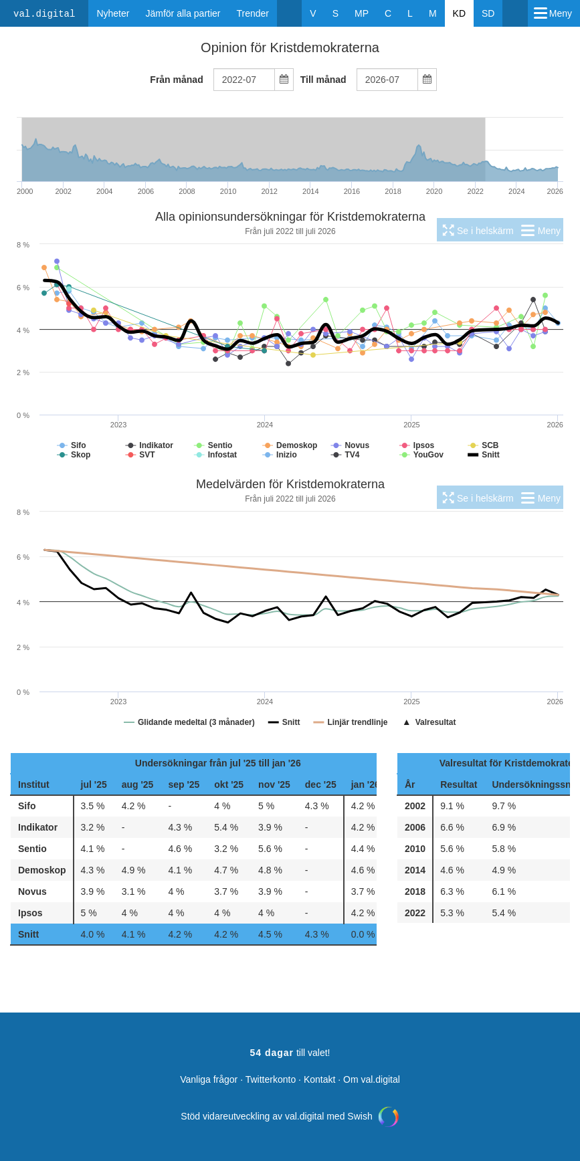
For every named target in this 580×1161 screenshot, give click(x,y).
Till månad (323, 79)
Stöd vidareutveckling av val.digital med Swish (290, 1116)
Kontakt (319, 1079)
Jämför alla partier (182, 13)
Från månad (176, 79)
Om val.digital (371, 1079)
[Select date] (284, 80)
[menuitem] (476, 229)
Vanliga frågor (208, 1079)
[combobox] (244, 79)
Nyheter (112, 13)
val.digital (44, 14)
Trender (253, 13)
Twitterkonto (271, 1079)
